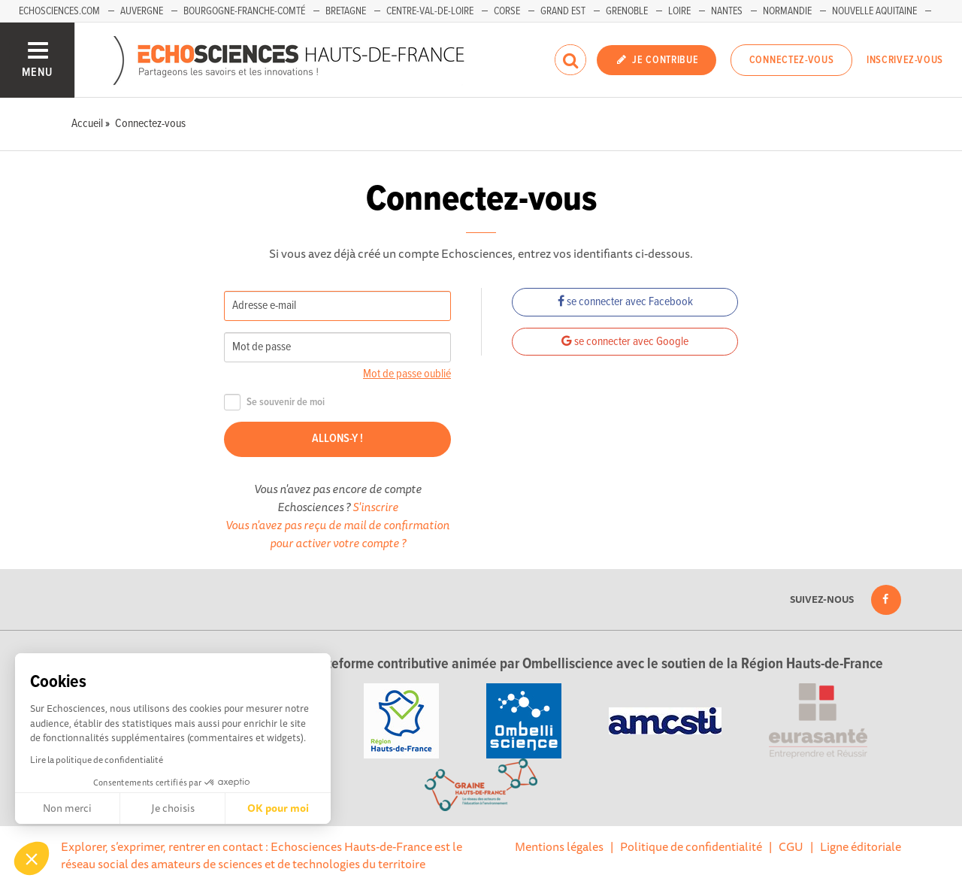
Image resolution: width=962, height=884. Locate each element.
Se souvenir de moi (274, 402)
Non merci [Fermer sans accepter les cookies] (67, 808)
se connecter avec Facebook (625, 302)
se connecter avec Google (624, 342)
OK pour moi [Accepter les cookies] (278, 808)
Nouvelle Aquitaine (874, 11)
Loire (679, 11)
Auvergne (141, 11)
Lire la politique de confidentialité (96, 759)
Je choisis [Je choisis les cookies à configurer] (173, 808)
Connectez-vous (791, 60)
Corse (507, 11)
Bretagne (345, 11)
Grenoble (627, 11)
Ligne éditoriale (860, 846)
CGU (791, 846)
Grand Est (562, 11)
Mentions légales (559, 846)
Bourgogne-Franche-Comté (244, 11)
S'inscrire (375, 506)
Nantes (727, 11)
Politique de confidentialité (691, 846)
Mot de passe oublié (407, 374)
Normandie (787, 11)
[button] (32, 858)
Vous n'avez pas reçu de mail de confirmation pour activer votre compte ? (337, 533)
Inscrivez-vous (905, 60)
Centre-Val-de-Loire (429, 11)
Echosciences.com (59, 11)
